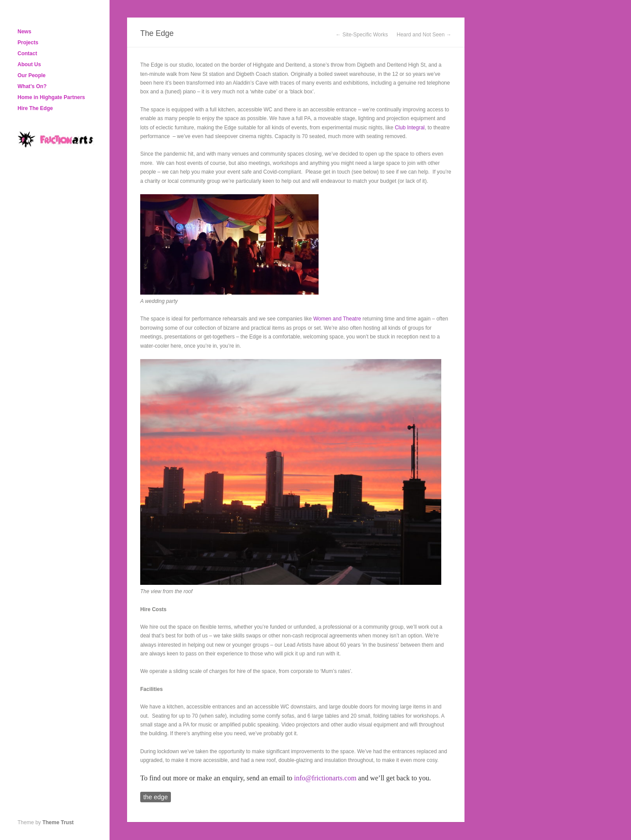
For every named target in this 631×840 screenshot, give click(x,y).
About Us (29, 64)
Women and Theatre (337, 319)
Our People (32, 75)
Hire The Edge (35, 108)
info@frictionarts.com (325, 778)
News (24, 31)
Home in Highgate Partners (51, 97)
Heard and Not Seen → (424, 34)
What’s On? (32, 86)
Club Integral (410, 128)
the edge (155, 797)
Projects (28, 42)
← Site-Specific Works (362, 34)
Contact (27, 53)
